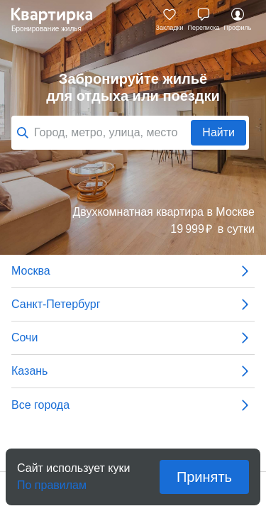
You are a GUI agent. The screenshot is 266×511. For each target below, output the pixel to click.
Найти (218, 132)
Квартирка (58, 20)
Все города (133, 405)
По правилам (52, 481)
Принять (204, 477)
